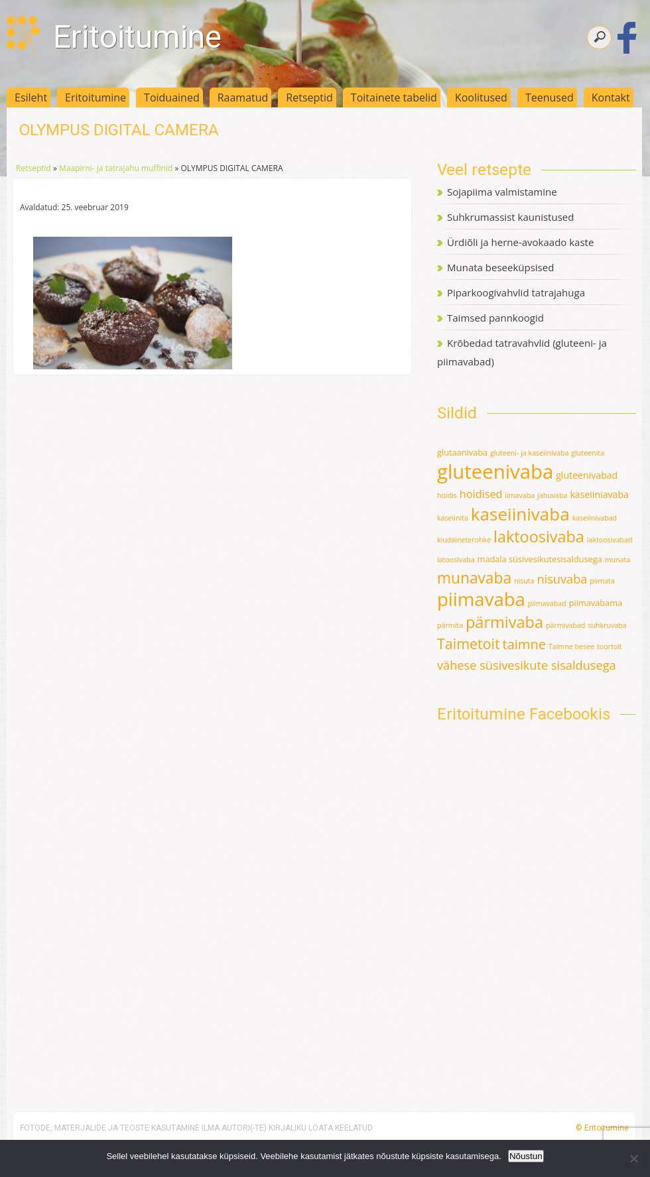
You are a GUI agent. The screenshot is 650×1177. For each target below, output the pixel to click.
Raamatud (243, 97)
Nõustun (526, 1156)
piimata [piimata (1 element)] (602, 581)
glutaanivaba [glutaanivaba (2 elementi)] (462, 452)
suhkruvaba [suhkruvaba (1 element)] (607, 625)
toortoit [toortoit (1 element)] (609, 646)
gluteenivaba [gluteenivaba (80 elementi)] (495, 471)
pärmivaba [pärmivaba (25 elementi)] (504, 622)
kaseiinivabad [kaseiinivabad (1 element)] (594, 518)
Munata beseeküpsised (500, 267)
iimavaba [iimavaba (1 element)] (520, 495)
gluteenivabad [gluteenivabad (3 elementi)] (587, 475)
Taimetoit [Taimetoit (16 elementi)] (468, 643)
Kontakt (611, 97)
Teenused (549, 97)
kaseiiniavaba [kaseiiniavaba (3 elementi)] (599, 494)
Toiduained (172, 97)
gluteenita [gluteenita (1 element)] (587, 453)
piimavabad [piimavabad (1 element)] (547, 603)
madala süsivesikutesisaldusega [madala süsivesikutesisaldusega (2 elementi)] (540, 559)
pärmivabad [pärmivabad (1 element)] (566, 625)
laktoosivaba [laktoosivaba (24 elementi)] (538, 536)
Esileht (31, 97)
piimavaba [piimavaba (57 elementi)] (481, 599)
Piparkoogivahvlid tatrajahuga (516, 292)
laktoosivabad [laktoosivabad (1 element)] (610, 539)
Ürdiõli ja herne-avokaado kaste (520, 242)
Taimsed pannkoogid (495, 317)
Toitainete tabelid (394, 97)
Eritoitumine (137, 37)
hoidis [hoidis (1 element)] (447, 495)
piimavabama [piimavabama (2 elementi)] (595, 603)
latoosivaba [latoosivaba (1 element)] (456, 559)
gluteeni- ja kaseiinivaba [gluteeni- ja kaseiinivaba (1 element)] (529, 453)
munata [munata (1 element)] (618, 559)
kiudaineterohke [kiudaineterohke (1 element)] (464, 539)
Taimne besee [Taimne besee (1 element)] (571, 646)
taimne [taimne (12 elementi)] (524, 644)
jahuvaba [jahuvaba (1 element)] (552, 495)
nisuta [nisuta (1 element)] (524, 581)
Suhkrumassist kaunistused (510, 216)
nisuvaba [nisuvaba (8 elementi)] (562, 579)
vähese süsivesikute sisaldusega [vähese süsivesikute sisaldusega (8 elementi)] (526, 665)
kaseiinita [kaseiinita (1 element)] (452, 518)
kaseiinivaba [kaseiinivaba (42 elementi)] (520, 514)
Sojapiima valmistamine (502, 191)
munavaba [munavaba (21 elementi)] (474, 578)
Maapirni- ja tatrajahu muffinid (115, 168)
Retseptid (309, 97)
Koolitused (481, 97)
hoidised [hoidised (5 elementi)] (481, 494)
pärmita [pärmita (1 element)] (450, 625)
